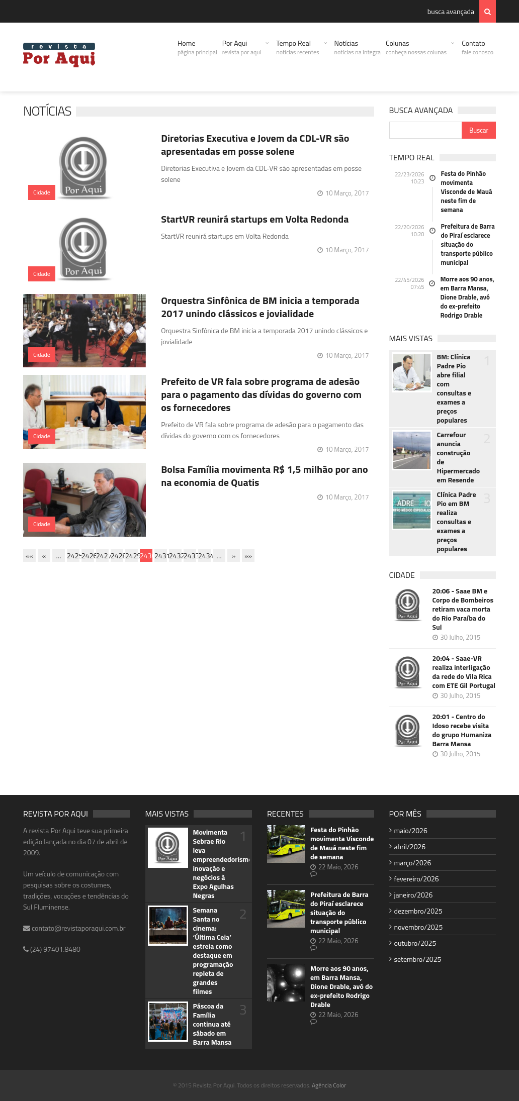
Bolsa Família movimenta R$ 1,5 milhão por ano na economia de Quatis (264, 475)
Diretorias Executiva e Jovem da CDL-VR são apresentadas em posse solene (255, 144)
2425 (73, 555)
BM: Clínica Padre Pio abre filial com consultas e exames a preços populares (454, 388)
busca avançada (450, 11)
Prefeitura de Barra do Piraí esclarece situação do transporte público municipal (468, 244)
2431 (160, 555)
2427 (102, 555)
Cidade (41, 192)
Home (197, 47)
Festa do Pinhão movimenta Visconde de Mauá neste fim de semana (466, 191)
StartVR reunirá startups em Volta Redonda (255, 219)
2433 (190, 555)
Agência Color (329, 1085)
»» (248, 555)
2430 (146, 555)
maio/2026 (410, 830)
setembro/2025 (418, 959)
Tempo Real (297, 47)
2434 (204, 555)
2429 (131, 555)
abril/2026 (410, 846)
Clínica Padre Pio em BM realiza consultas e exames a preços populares (456, 521)
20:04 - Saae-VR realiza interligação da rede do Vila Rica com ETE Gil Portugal (464, 672)
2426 (87, 555)
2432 (175, 555)
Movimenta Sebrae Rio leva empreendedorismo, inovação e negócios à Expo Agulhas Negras (214, 864)
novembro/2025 (418, 927)
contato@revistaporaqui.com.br (74, 928)
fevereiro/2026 (416, 878)
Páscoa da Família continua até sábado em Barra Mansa (212, 1024)
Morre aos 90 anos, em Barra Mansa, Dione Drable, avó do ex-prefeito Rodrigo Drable (467, 297)
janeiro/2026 (413, 894)
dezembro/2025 (418, 911)
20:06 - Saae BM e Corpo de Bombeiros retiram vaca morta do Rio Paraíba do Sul (463, 609)
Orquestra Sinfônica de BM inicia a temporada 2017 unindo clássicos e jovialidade (260, 306)
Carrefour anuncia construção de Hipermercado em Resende (458, 457)
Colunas (416, 47)
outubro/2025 (415, 943)
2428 (117, 555)
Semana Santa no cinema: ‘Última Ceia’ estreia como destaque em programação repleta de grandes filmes (213, 951)
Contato (477, 47)
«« (29, 555)
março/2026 (412, 862)
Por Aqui (242, 47)
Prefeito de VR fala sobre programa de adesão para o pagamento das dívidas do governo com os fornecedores (261, 394)
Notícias (357, 47)
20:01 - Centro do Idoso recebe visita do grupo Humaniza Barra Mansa (462, 730)
